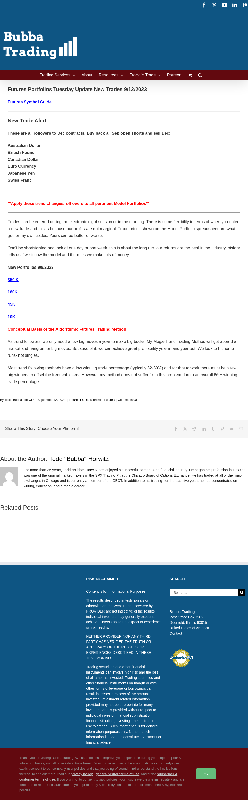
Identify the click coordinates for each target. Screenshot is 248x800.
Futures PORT (78, 400)
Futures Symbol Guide (30, 102)
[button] (200, 75)
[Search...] (204, 592)
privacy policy (82, 774)
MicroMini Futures (102, 400)
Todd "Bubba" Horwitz (19, 400)
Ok (206, 774)
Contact (176, 633)
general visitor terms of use (117, 774)
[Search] (241, 592)
